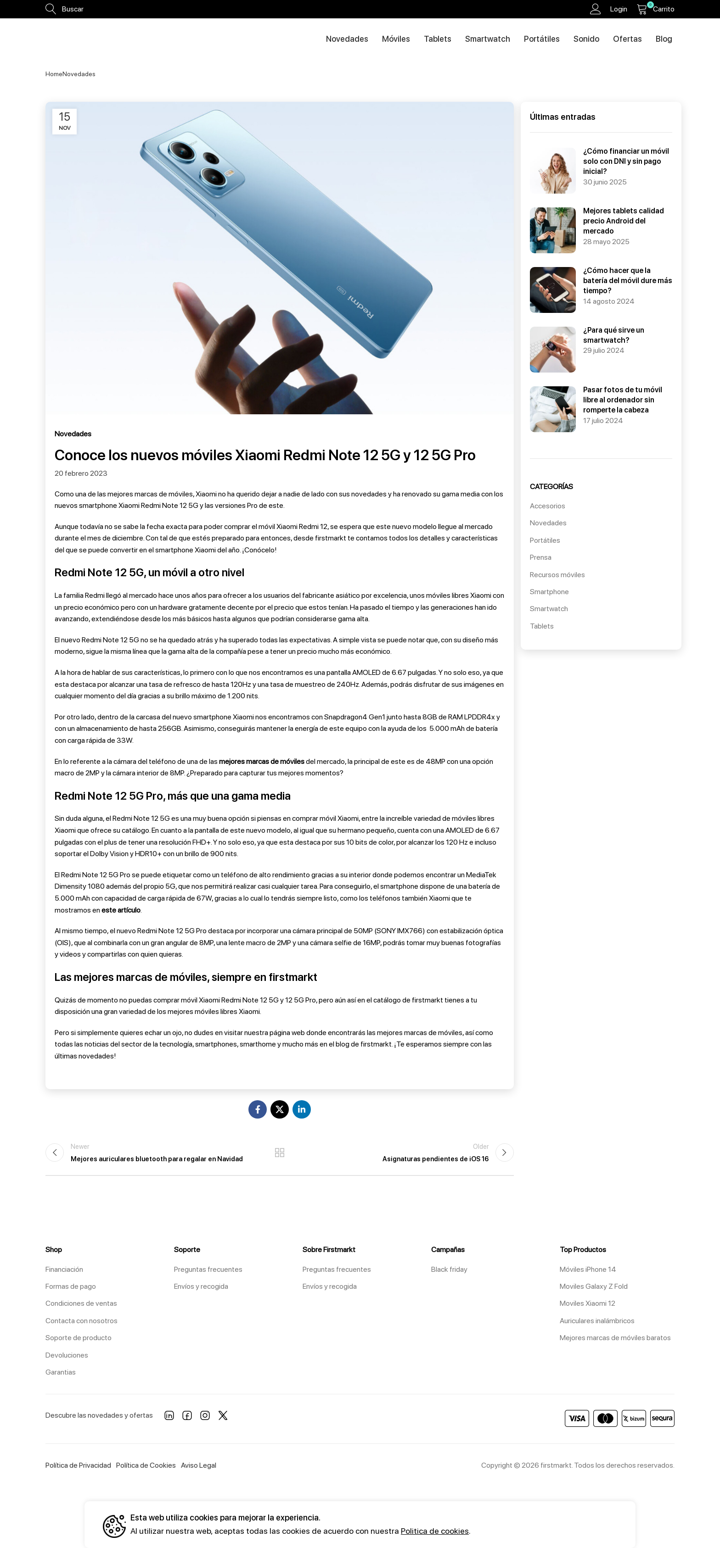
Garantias (60, 1372)
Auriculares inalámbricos (597, 1320)
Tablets (542, 626)
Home (53, 74)
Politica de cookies (435, 1531)
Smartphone (549, 591)
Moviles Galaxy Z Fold (594, 1286)
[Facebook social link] (257, 1109)
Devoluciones (66, 1355)
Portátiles (545, 540)
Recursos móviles (557, 574)
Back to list (279, 1152)
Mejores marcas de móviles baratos (615, 1337)
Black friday (449, 1269)
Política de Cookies (146, 1465)
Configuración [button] (588, 1524)
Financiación (64, 1269)
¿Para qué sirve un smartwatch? (591, 330)
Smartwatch (549, 608)
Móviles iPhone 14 (588, 1269)
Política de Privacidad (78, 1465)
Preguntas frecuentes (208, 1269)
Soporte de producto (78, 1337)
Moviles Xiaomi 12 (587, 1303)
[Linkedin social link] (301, 1109)
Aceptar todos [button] (509, 1524)
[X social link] (279, 1109)
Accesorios (547, 505)
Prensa (540, 557)
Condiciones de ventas (81, 1303)
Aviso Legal (198, 1465)
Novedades (79, 74)
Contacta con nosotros (81, 1320)
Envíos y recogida (201, 1286)
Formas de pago (70, 1286)
